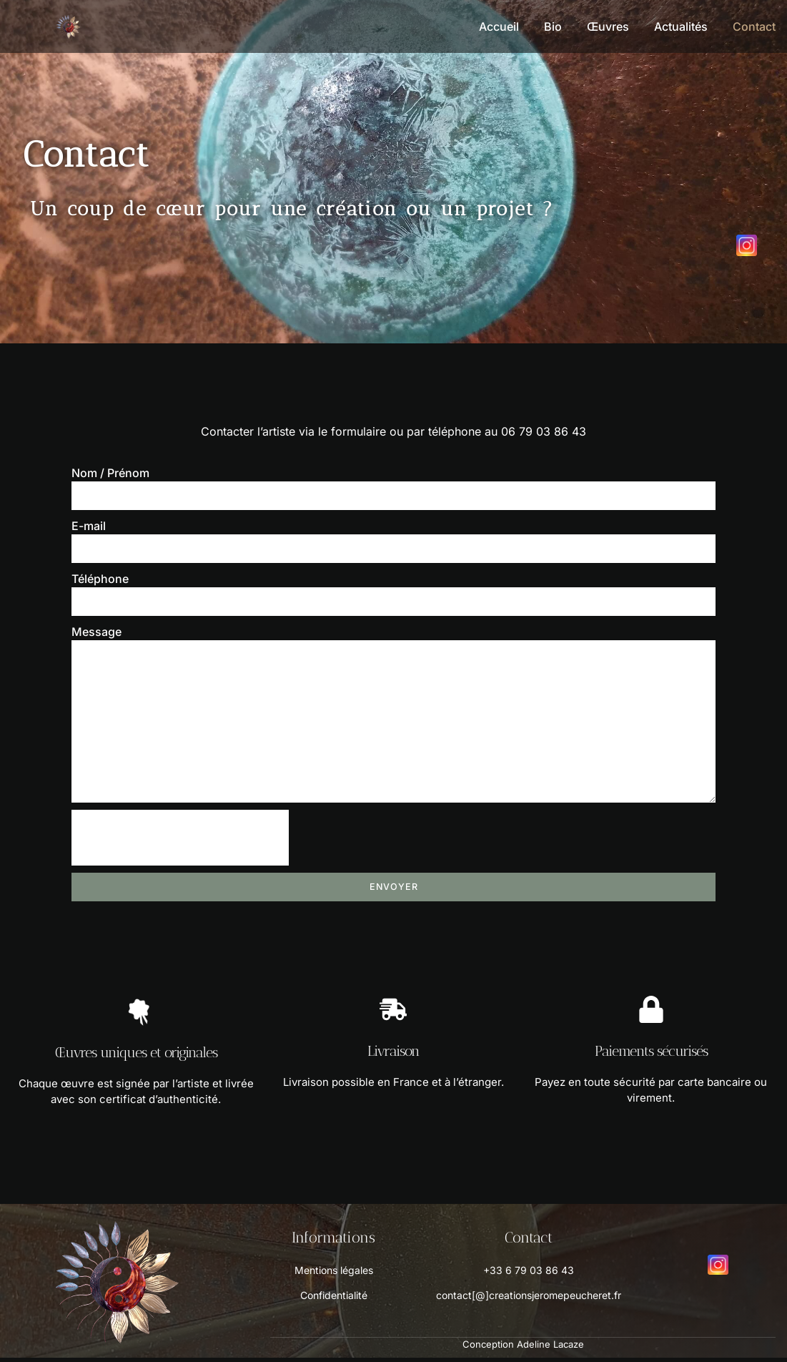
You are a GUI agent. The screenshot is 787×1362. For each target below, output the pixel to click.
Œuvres (608, 26)
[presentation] (180, 842)
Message (96, 631)
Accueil (499, 26)
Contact (754, 26)
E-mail (88, 526)
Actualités (681, 26)
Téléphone (100, 579)
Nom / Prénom (110, 473)
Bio (553, 26)
